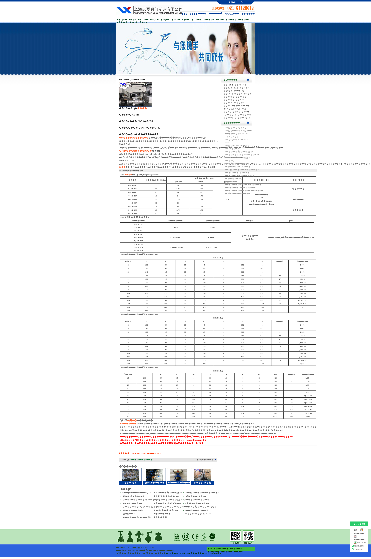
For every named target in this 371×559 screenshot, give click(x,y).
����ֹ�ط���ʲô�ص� (236, 134)
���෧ (227, 106)
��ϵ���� (248, 14)
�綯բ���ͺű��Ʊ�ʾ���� (237, 167)
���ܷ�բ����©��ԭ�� (166, 510)
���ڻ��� (232, 14)
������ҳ (125, 80)
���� (132, 20)
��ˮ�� (220, 20)
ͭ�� (140, 20)
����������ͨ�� (141, 460)
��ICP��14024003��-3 (176, 553)
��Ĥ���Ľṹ (231, 149)
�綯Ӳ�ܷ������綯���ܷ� (237, 194)
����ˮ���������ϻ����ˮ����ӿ (142, 500)
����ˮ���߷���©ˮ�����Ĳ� (242, 155)
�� (118, 20)
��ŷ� (198, 20)
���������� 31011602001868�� (204, 553)
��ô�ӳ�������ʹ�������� (202, 493)
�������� (245, 115)
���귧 (230, 109)
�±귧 (243, 109)
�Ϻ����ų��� (129, 138)
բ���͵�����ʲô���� (197, 503)
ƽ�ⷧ (192, 20)
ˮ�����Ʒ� (230, 115)
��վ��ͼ (238, 552)
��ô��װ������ (132, 503)
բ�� (124, 20)
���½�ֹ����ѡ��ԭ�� (166, 496)
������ (208, 20)
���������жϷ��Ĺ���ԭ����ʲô (141, 507)
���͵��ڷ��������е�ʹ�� (200, 507)
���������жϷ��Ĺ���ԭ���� (243, 185)
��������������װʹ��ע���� (244, 191)
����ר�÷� (230, 118)
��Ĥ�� (176, 20)
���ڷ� (228, 88)
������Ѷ (215, 14)
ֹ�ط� (236, 88)
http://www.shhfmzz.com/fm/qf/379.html (146, 453)
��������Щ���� (196, 510)
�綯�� (142, 108)
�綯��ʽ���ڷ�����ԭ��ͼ (168, 493)
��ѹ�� (165, 20)
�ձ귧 (237, 109)
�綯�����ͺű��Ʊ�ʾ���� (168, 503)
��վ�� (245, 106)
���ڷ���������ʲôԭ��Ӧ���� (172, 500)
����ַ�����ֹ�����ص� (136, 493)
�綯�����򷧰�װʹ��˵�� (196, 496)
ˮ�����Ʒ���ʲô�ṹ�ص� (198, 514)
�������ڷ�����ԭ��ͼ (239, 152)
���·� (227, 112)
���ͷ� (133, 22)
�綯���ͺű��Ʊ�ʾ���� (237, 146)
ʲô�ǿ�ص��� (231, 137)
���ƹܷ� (245, 112)
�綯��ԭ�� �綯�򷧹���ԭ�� (133, 496)
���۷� (236, 106)
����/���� (197, 14)
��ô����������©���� (240, 188)
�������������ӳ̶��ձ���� (171, 507)
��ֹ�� (185, 20)
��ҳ (184, 14)
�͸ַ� (225, 109)
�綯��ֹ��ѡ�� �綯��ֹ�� (238, 131)
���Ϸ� (144, 22)
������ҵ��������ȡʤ (239, 176)
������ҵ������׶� (197, 500)
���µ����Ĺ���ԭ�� (237, 173)
